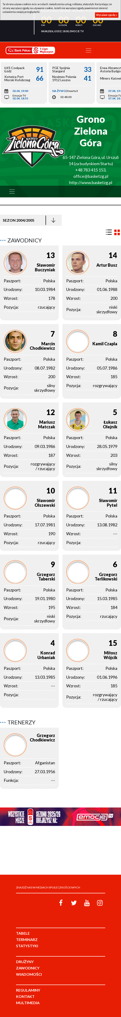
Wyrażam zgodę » (106, 14)
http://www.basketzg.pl (90, 182)
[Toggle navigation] (88, 50)
